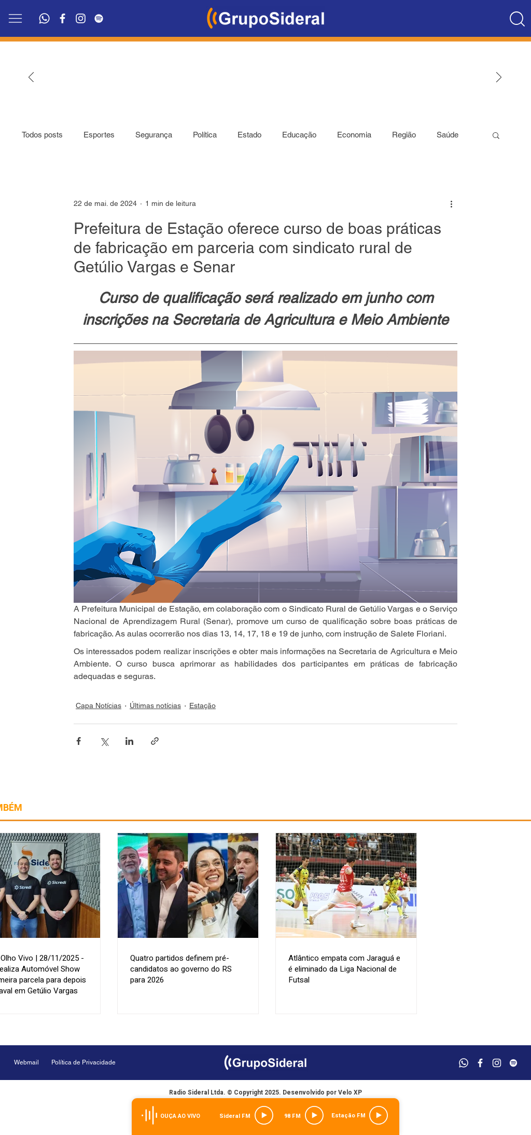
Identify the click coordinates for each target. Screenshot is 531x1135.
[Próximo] (498, 78)
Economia (354, 134)
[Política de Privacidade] (110, 1063)
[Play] (264, 1115)
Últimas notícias (155, 705)
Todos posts (42, 134)
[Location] (517, 18)
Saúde (447, 134)
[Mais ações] (451, 203)
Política (205, 134)
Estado (249, 134)
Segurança (153, 134)
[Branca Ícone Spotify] (98, 18)
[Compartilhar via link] (155, 741)
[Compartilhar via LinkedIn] (129, 741)
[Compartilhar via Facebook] (78, 741)
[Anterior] (31, 78)
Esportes (99, 134)
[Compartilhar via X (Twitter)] (104, 741)
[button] (15, 18)
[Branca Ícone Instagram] (80, 18)
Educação (299, 134)
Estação (202, 705)
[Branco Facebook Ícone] (62, 18)
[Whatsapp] (44, 18)
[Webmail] (26, 1063)
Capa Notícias (98, 705)
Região (404, 134)
